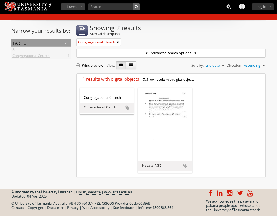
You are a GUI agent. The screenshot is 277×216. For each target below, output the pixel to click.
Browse (71, 6)
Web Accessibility (96, 207)
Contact (17, 207)
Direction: (234, 65)
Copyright (36, 207)
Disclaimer (55, 207)
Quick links (242, 7)
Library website (88, 192)
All (14, 50)
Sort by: (197, 65)
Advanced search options (171, 52)
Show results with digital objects (168, 79)
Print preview (89, 65)
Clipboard (228, 7)
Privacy (73, 207)
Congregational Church (31, 56)
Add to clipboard (127, 107)
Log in (261, 6)
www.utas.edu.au (118, 192)
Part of (20, 42)
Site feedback (123, 207)
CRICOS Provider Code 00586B (126, 203)
